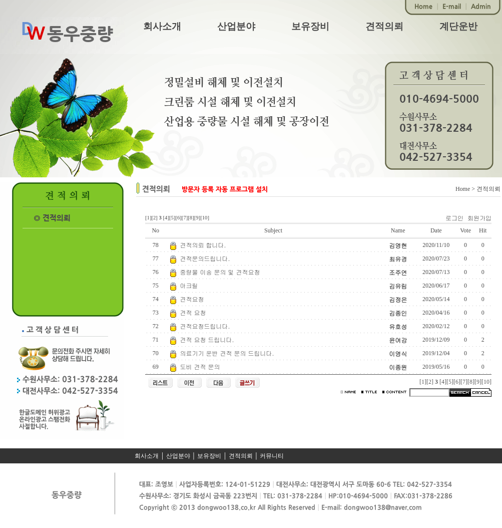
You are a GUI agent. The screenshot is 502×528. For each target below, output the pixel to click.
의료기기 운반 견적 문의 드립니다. (227, 353)
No (155, 230)
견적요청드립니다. (205, 326)
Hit (482, 230)
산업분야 (236, 26)
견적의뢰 (384, 26)
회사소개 (162, 26)
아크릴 (189, 285)
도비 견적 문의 (200, 366)
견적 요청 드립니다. (207, 339)
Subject (273, 230)
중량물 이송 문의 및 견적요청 (220, 272)
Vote (465, 230)
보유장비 (310, 26)
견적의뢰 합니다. (203, 244)
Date (436, 230)
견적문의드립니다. (205, 258)
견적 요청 (193, 312)
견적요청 (192, 299)
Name (398, 230)
